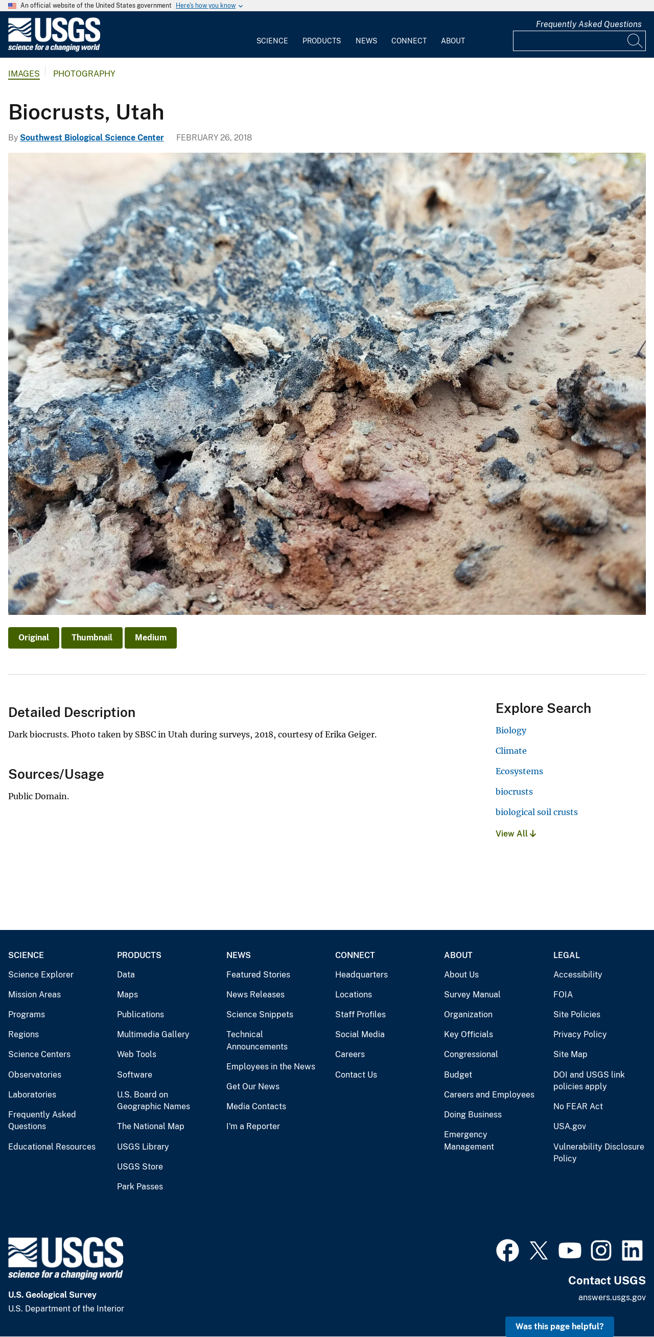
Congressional (471, 1054)
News (366, 41)
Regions (23, 1034)
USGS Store (140, 1167)
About (453, 41)
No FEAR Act (578, 1106)
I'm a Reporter (253, 1126)
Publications (140, 1014)
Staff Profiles (360, 1014)
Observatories (34, 1075)
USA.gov (569, 1126)
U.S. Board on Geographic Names (153, 1101)
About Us (461, 975)
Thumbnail (92, 637)
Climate (511, 751)
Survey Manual (472, 994)
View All (516, 834)
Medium (151, 637)
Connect (409, 41)
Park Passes (140, 1186)
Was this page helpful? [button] (560, 1326)
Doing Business (473, 1114)
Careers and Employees (489, 1095)
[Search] (635, 41)
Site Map (570, 1054)
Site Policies (576, 1014)
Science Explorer (41, 975)
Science (272, 41)
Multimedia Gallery (153, 1034)
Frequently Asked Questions (589, 24)
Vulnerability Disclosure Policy (598, 1153)
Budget (458, 1075)
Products (321, 41)
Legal (566, 955)
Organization (468, 1014)
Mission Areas (34, 994)
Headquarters (361, 975)
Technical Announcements (257, 1041)
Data (126, 975)
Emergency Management (469, 1141)
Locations (353, 994)
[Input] (579, 41)
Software (134, 1075)
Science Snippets (259, 1014)
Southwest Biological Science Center (92, 137)
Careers (350, 1054)
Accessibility (577, 975)
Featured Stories (258, 975)
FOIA (563, 994)
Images (24, 74)
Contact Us (356, 1075)
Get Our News (252, 1086)
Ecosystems (519, 771)
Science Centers (39, 1054)
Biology (511, 730)
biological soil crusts (537, 812)
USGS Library (143, 1147)
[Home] (54, 49)
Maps (127, 994)
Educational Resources (52, 1147)
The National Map (150, 1126)
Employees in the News (270, 1066)
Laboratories (32, 1095)
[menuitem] (272, 34)
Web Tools (136, 1054)
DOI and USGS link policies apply (589, 1081)
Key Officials (468, 1034)
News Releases (255, 994)
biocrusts (514, 791)
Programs (26, 1014)
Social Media (360, 1034)
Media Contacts (256, 1106)
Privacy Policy (580, 1034)
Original (33, 637)
